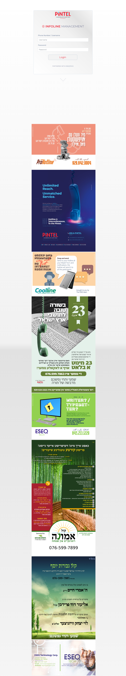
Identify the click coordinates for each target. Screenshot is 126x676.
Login (62, 57)
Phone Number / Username (49, 35)
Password (42, 45)
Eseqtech (70, 66)
